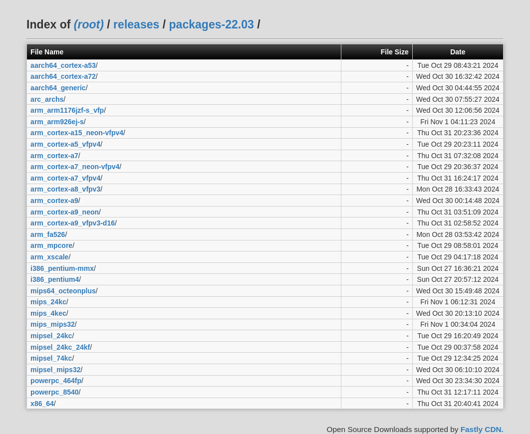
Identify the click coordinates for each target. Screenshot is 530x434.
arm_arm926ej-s (57, 122)
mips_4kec (48, 313)
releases (136, 24)
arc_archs (46, 99)
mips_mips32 (52, 324)
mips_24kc (48, 302)
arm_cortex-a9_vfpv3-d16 (72, 223)
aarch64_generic (58, 88)
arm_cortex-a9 (54, 201)
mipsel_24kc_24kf (60, 347)
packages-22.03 (211, 24)
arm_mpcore (51, 245)
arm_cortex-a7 (54, 156)
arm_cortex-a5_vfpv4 (65, 144)
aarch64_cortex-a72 (63, 76)
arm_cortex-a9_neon (64, 212)
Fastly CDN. (482, 429)
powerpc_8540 (54, 392)
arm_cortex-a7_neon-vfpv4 (74, 167)
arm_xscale (49, 257)
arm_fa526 (47, 234)
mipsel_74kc (51, 358)
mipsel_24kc (51, 336)
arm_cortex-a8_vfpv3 (65, 189)
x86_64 (42, 404)
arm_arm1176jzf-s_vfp (67, 110)
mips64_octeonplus (63, 291)
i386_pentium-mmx (62, 268)
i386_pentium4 (54, 279)
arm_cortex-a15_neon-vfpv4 (76, 133)
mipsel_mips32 (55, 370)
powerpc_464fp (55, 381)
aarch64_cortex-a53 (63, 65)
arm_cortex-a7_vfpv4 (65, 178)
